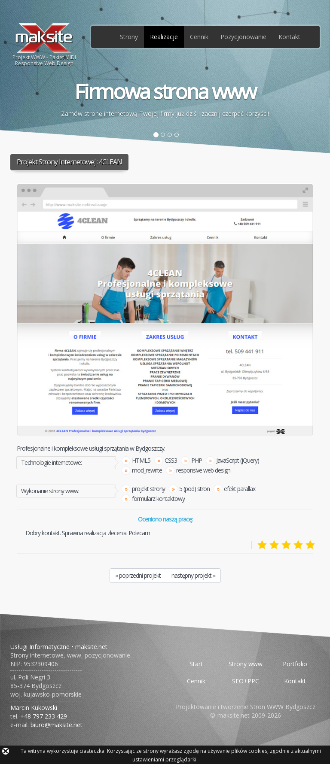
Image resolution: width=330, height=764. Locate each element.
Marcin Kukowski (33, 707)
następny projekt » (193, 575)
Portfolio (295, 664)
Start (196, 664)
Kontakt (289, 37)
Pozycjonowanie (243, 37)
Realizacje (164, 37)
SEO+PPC (245, 681)
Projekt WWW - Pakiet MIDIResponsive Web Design (44, 44)
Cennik (199, 37)
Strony (129, 37)
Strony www (246, 664)
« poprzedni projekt (138, 575)
